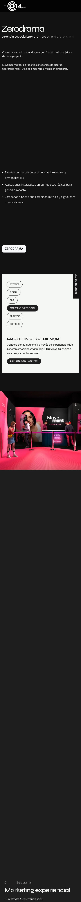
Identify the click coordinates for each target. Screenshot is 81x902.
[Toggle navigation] (4, 6)
